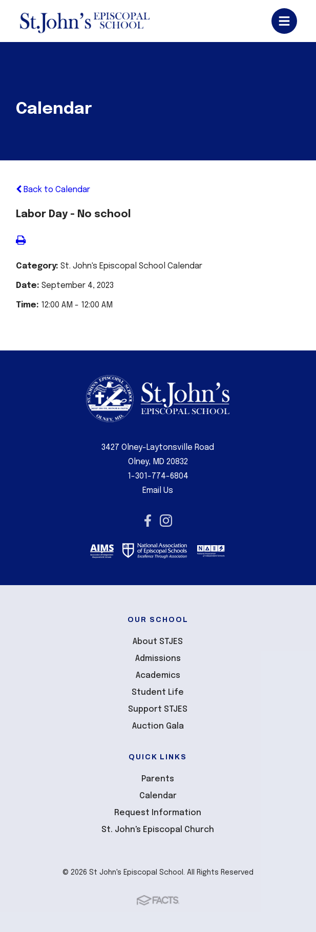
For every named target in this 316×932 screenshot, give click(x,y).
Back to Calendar (53, 189)
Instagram (166, 520)
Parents (157, 779)
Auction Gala (158, 726)
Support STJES (157, 709)
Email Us (157, 490)
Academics (158, 675)
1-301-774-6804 (158, 476)
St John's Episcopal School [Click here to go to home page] (84, 21)
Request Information (157, 813)
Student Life (158, 692)
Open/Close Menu (284, 21)
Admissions (158, 658)
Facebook (148, 520)
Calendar (158, 796)
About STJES (158, 641)
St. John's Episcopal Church (157, 829)
